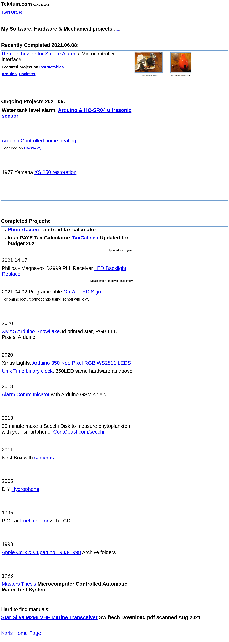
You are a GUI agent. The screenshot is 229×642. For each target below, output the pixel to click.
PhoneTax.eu (23, 229)
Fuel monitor (34, 521)
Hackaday (32, 148)
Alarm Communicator (25, 394)
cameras (44, 457)
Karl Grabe (12, 12)
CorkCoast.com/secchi (78, 432)
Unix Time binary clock (27, 371)
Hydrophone (25, 489)
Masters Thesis (19, 584)
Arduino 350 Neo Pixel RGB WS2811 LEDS (81, 363)
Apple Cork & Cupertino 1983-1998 (41, 552)
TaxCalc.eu (85, 237)
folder (117, 30)
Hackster (27, 74)
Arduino (9, 74)
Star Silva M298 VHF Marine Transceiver (49, 617)
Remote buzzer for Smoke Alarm (38, 54)
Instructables (51, 67)
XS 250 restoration (55, 172)
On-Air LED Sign (82, 292)
